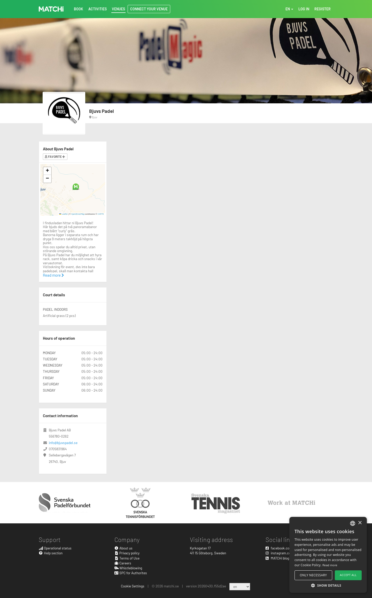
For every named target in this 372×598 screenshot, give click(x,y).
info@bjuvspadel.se (63, 442)
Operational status (55, 548)
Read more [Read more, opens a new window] (329, 565)
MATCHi (51, 9)
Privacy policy (127, 553)
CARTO (101, 214)
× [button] (360, 523)
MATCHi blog (277, 558)
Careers (122, 563)
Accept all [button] (348, 575)
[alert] (328, 555)
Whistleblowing (128, 568)
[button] (76, 186)
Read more (53, 275)
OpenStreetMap (77, 214)
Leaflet (63, 214)
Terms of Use (127, 558)
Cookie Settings (132, 586)
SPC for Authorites (130, 573)
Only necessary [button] (313, 575)
